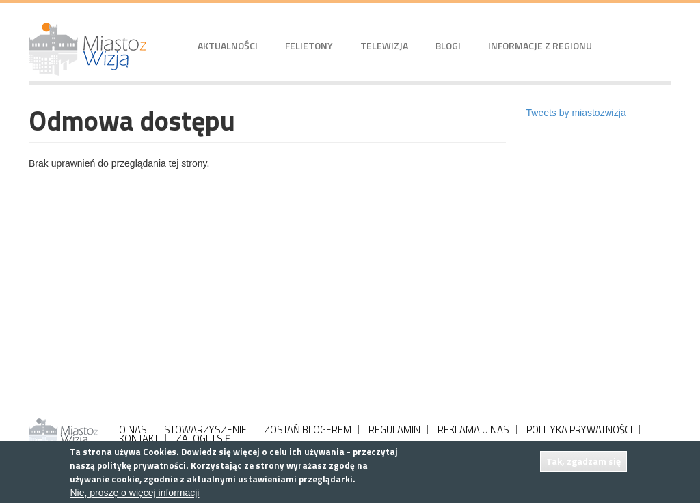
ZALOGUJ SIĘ (203, 438)
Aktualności (228, 45)
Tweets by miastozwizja (576, 112)
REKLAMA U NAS (473, 429)
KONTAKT (139, 438)
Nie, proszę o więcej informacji (134, 492)
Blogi (448, 45)
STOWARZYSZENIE (205, 429)
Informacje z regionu (540, 45)
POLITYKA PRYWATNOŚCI (579, 429)
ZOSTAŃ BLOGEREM (307, 429)
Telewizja (384, 45)
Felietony (309, 45)
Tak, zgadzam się (583, 461)
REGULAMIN (394, 429)
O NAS (133, 429)
